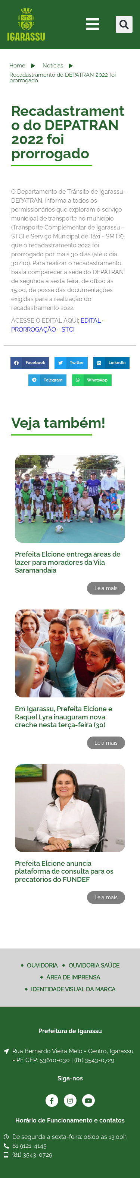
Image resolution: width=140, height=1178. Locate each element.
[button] (124, 24)
